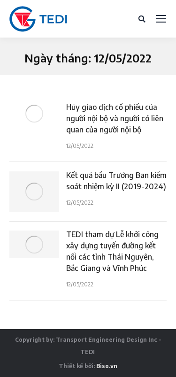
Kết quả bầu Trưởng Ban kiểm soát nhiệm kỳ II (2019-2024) (116, 180)
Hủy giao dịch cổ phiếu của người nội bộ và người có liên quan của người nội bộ (114, 118)
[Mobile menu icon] (161, 19)
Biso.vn (106, 365)
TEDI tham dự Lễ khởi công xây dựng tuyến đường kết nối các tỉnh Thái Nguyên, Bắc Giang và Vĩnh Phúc (112, 251)
